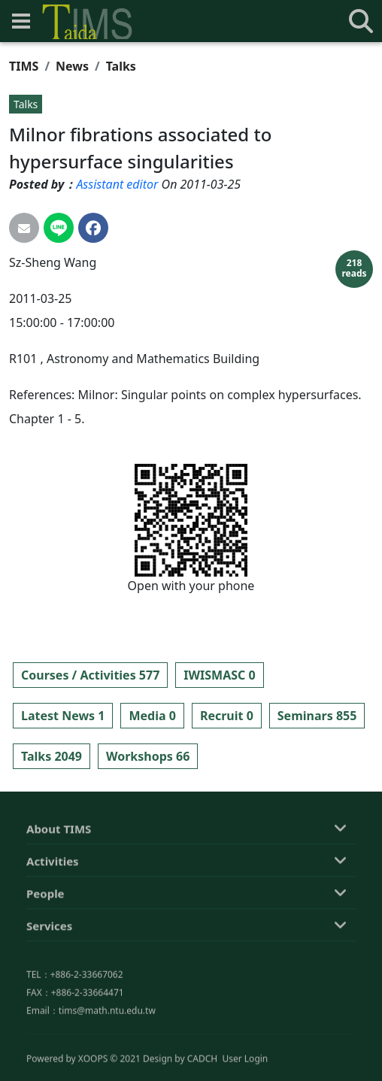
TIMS (23, 66)
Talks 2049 (51, 756)
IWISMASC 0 (219, 675)
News (72, 66)
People (45, 966)
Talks (121, 66)
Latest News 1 (63, 715)
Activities (52, 933)
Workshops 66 (147, 756)
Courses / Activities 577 (90, 675)
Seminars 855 (317, 715)
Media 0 (152, 715)
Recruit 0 (226, 715)
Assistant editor (117, 184)
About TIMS (58, 901)
